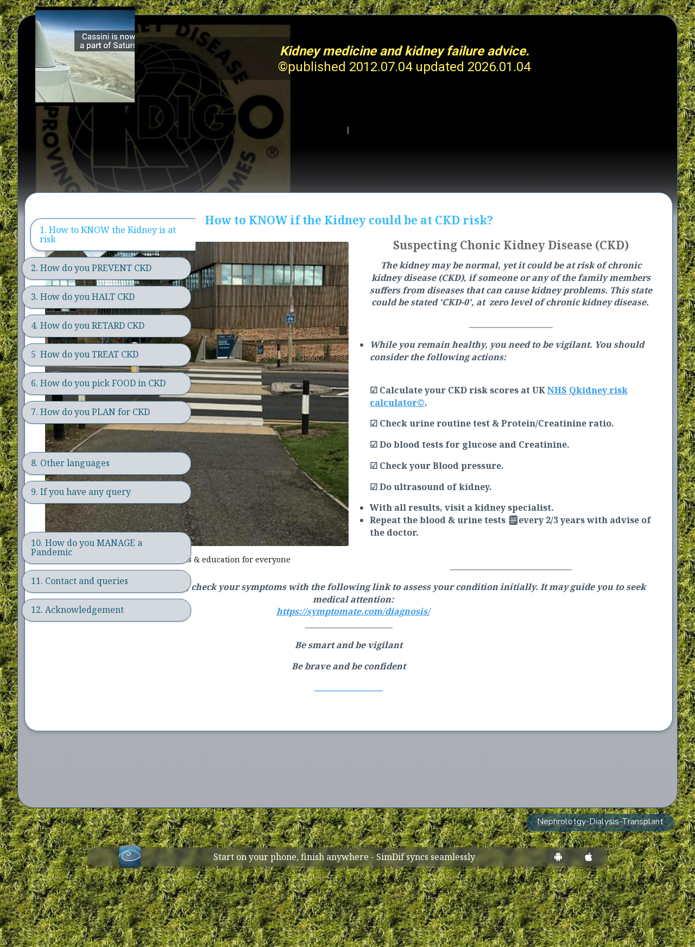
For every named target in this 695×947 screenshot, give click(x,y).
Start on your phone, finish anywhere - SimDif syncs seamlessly (344, 910)
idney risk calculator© (513, 455)
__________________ (434, 740)
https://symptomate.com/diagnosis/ (438, 664)
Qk (455, 455)
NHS (636, 443)
